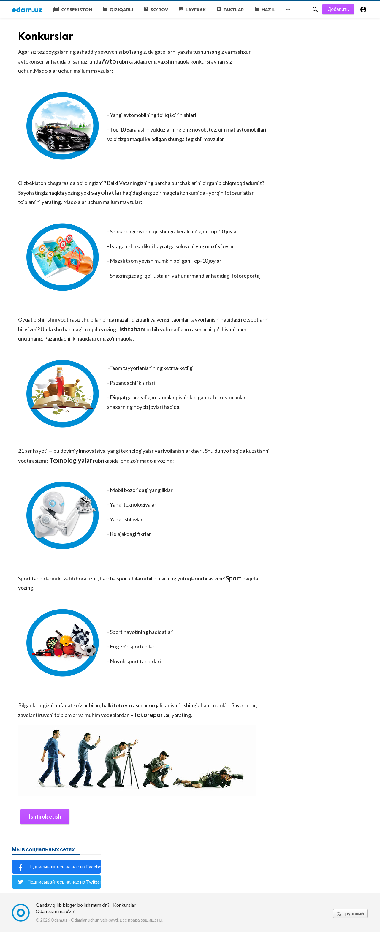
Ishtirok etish (45, 816)
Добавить (338, 9)
